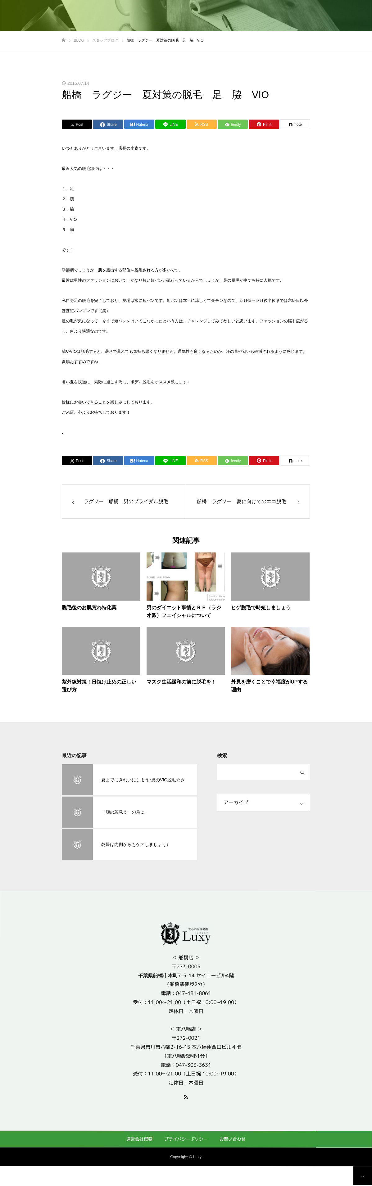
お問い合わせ (233, 1139)
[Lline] (170, 124)
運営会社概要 (139, 1139)
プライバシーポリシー (186, 1139)
